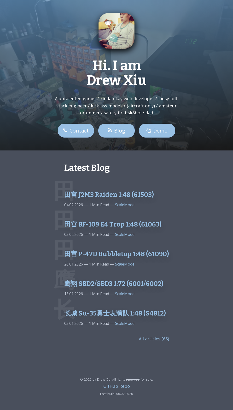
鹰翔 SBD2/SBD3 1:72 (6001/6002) (113, 284)
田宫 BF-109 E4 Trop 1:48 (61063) (113, 224)
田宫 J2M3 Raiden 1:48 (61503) (109, 195)
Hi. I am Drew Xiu (116, 73)
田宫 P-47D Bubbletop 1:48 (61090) (116, 254)
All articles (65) (154, 339)
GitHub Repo (116, 386)
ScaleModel (124, 204)
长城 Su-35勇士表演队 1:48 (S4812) (115, 313)
